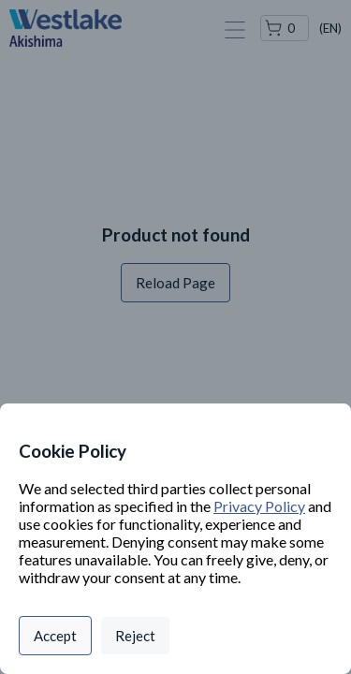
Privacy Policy (259, 506)
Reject (135, 635)
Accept (55, 635)
